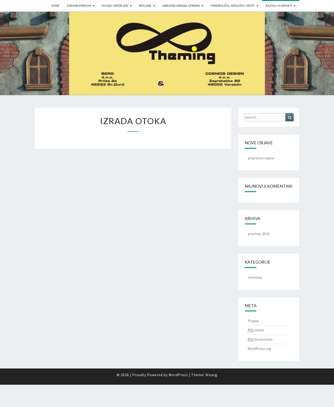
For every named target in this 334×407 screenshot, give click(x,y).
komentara (260, 339)
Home (55, 5)
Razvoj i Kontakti (279, 5)
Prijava (253, 320)
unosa (256, 330)
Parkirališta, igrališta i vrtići (233, 5)
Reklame (145, 5)
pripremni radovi (261, 158)
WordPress (178, 374)
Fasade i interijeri (115, 5)
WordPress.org (259, 348)
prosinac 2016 (259, 233)
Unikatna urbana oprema (181, 5)
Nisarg (211, 374)
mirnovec (255, 277)
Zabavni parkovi (79, 5)
